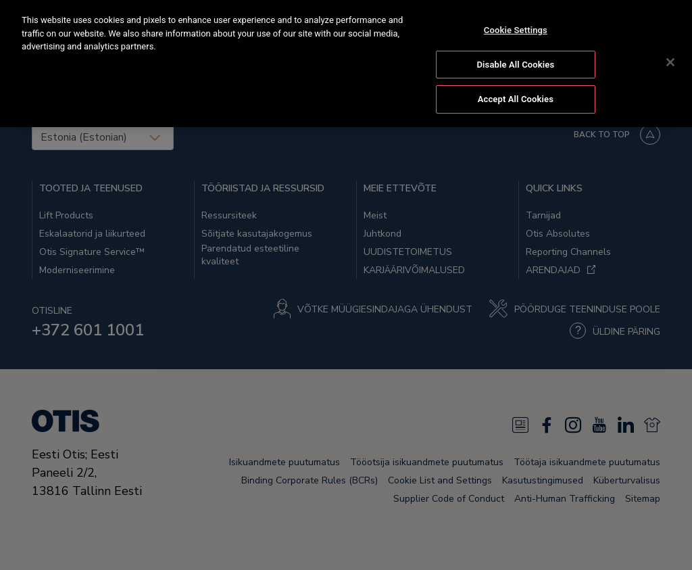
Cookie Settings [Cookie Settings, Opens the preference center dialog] (515, 29)
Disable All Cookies (516, 63)
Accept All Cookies (515, 98)
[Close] (670, 61)
